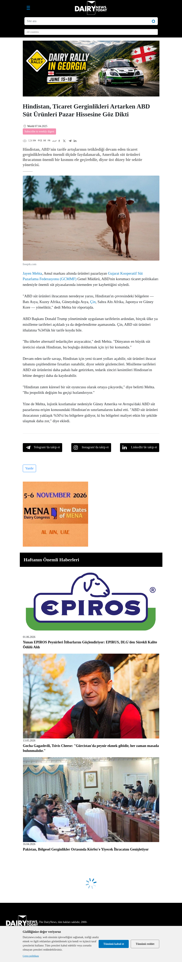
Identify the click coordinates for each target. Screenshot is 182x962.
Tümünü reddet (145, 943)
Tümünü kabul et (113, 943)
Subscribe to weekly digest (39, 131)
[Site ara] (91, 21)
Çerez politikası (31, 955)
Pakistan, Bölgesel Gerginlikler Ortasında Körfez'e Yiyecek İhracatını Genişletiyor (86, 849)
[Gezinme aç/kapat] (28, 8)
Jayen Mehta (32, 273)
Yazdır (29, 468)
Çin (93, 302)
